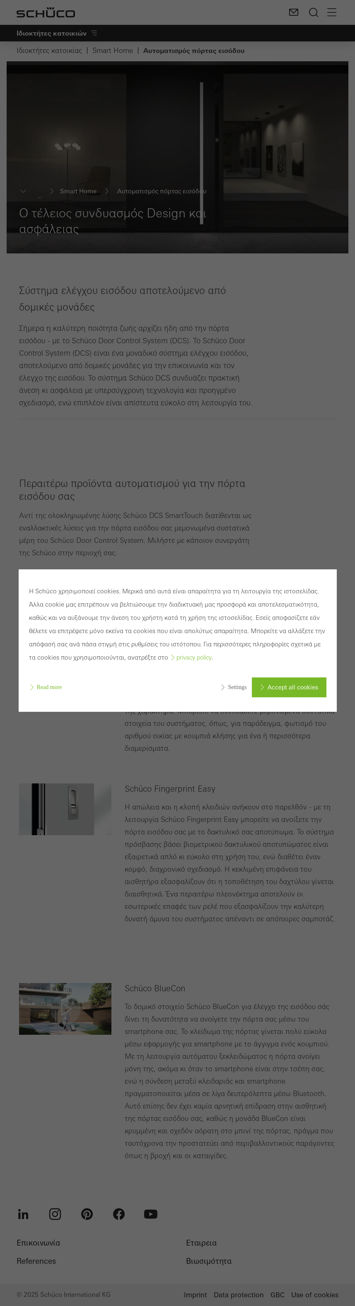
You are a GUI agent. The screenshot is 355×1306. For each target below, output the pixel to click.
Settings (237, 687)
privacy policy (194, 657)
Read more (49, 687)
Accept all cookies (293, 687)
